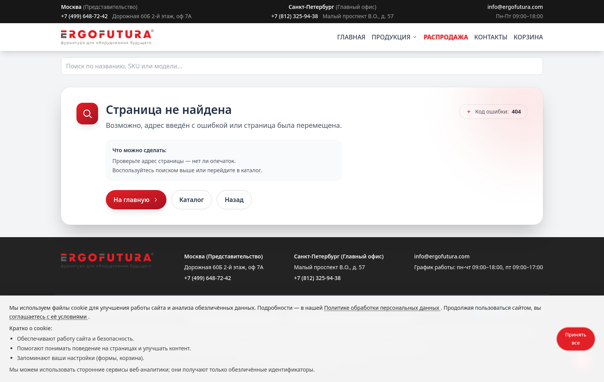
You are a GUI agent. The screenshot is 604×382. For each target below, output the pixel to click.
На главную (136, 199)
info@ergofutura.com (515, 6)
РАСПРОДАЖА (446, 37)
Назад (234, 199)
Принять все (575, 338)
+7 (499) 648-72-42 (84, 16)
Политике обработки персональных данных (382, 307)
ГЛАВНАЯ (351, 37)
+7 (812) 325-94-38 (294, 16)
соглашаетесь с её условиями (48, 316)
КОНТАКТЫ (490, 37)
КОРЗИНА (528, 37)
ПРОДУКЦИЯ (394, 37)
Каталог (191, 199)
